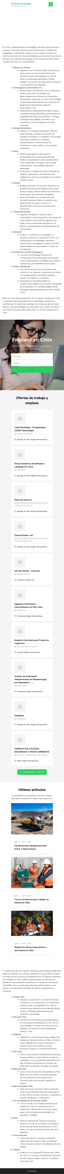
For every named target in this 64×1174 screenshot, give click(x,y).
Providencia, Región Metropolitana (29, 616)
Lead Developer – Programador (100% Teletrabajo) (30, 429)
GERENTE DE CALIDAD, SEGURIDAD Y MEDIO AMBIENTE (31, 750)
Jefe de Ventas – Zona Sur (27, 570)
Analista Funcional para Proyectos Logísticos (31, 642)
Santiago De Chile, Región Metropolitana (32, 476)
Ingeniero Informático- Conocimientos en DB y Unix (28, 606)
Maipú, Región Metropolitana (27, 761)
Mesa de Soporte (23, 499)
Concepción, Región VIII (25, 580)
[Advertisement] (32, 25)
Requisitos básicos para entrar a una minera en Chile (30, 949)
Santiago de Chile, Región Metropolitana (32, 439)
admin (16, 842)
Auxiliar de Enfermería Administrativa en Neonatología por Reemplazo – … (30, 679)
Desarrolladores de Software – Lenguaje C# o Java (29, 465)
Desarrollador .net (23, 535)
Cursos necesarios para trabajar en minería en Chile (31, 901)
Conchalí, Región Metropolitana (28, 652)
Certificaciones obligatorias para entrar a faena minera (30, 847)
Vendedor (19, 715)
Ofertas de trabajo (21, 3)
